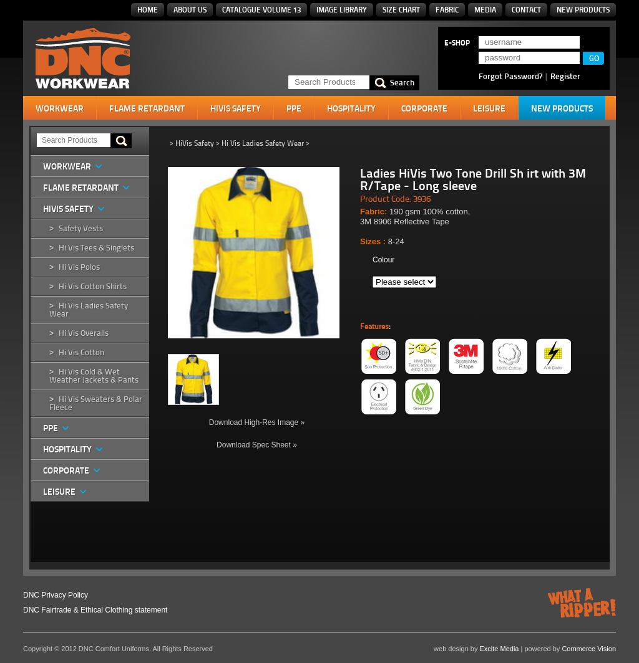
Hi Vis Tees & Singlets (96, 247)
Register (565, 76)
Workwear (60, 108)
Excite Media (499, 648)
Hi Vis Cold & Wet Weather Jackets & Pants (94, 375)
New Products (583, 9)
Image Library (341, 9)
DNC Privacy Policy (55, 595)
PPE (293, 108)
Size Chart (401, 9)
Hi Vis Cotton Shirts (93, 286)
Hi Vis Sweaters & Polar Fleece (95, 403)
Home (147, 9)
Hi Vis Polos (79, 267)
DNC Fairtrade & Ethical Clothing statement (95, 610)
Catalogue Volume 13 (261, 9)
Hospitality (351, 108)
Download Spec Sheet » (257, 445)
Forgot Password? (510, 76)
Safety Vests (81, 228)
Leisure (489, 108)
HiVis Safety (235, 108)
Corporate (424, 108)
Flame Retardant (147, 108)
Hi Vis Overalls (84, 333)
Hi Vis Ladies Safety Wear (88, 309)
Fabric (447, 9)
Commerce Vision (589, 648)
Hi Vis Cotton (81, 352)
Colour (383, 259)
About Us (190, 9)
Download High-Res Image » (257, 422)
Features (374, 326)
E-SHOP (457, 43)
